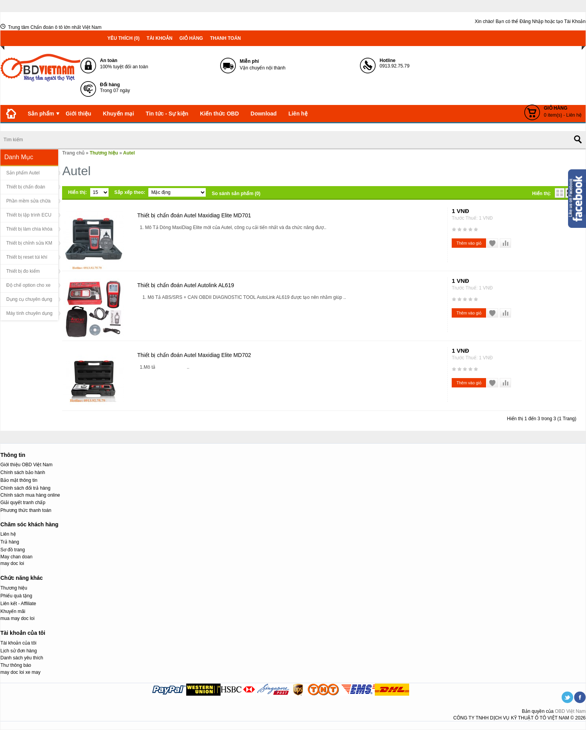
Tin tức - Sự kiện (167, 113)
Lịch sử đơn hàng (18, 651)
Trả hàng (9, 542)
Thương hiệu (104, 153)
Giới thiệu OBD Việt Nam (26, 464)
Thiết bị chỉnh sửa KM (29, 243)
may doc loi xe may (20, 672)
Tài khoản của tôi (18, 643)
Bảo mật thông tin (18, 480)
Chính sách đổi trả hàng (25, 488)
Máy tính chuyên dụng (29, 313)
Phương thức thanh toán (25, 510)
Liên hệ (298, 113)
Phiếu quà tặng (16, 596)
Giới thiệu (78, 113)
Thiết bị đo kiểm (23, 271)
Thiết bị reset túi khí (26, 257)
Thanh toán (225, 38)
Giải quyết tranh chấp (22, 502)
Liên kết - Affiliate (18, 603)
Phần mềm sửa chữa (28, 201)
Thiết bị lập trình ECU (29, 215)
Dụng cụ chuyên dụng (29, 299)
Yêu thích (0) (123, 38)
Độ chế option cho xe (28, 285)
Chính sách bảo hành (22, 472)
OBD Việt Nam (570, 711)
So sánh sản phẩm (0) (236, 193)
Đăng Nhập (531, 21)
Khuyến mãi (12, 611)
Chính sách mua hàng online (30, 495)
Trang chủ (73, 153)
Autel (129, 153)
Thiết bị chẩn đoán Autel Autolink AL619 (185, 285)
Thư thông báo (15, 665)
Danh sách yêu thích (21, 658)
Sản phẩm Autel (22, 173)
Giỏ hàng (191, 38)
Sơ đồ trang (12, 549)
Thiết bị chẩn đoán (25, 187)
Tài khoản (160, 38)
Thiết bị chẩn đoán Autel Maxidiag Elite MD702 (194, 355)
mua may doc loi (17, 618)
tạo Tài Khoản (571, 21)
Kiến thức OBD (219, 113)
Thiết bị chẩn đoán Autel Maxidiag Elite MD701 (194, 215)
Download (264, 113)
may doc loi (12, 563)
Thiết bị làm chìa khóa (29, 229)
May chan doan (16, 556)
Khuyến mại (118, 113)
